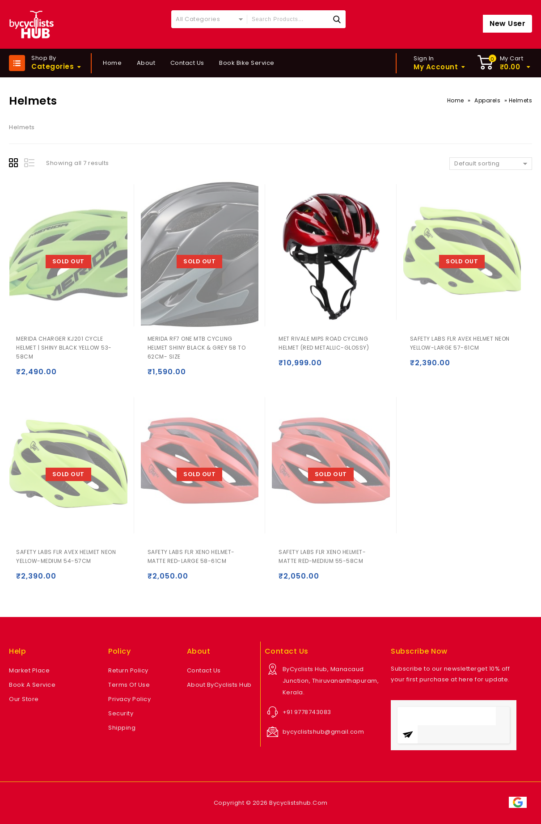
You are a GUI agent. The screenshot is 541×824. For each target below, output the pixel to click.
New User (507, 23)
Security (120, 713)
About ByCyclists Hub (219, 684)
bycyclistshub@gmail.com (323, 731)
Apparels (487, 100)
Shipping (121, 727)
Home (112, 63)
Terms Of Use (129, 684)
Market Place (29, 670)
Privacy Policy (129, 699)
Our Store (24, 699)
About (146, 63)
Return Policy (128, 670)
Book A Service (32, 684)
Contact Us (187, 63)
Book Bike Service (247, 63)
